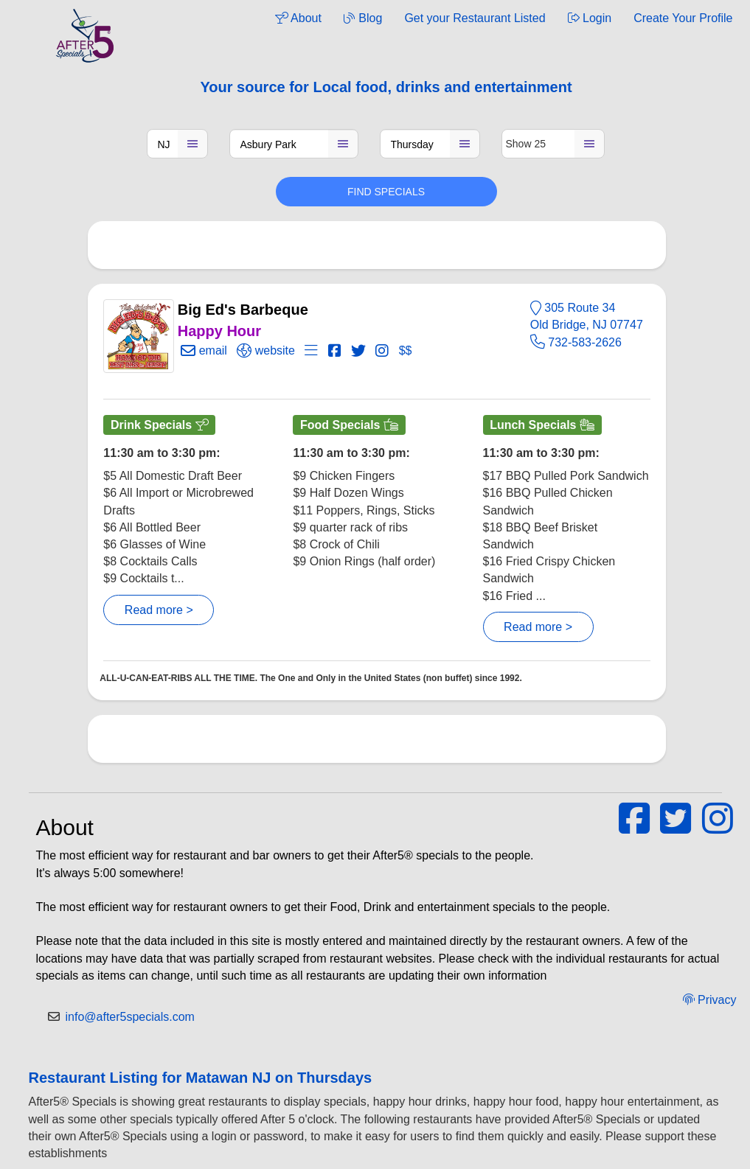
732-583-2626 (576, 342)
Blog (363, 18)
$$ (405, 350)
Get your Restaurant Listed (474, 18)
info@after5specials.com (130, 1017)
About (298, 18)
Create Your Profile (682, 18)
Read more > (159, 610)
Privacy (710, 1000)
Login (590, 18)
